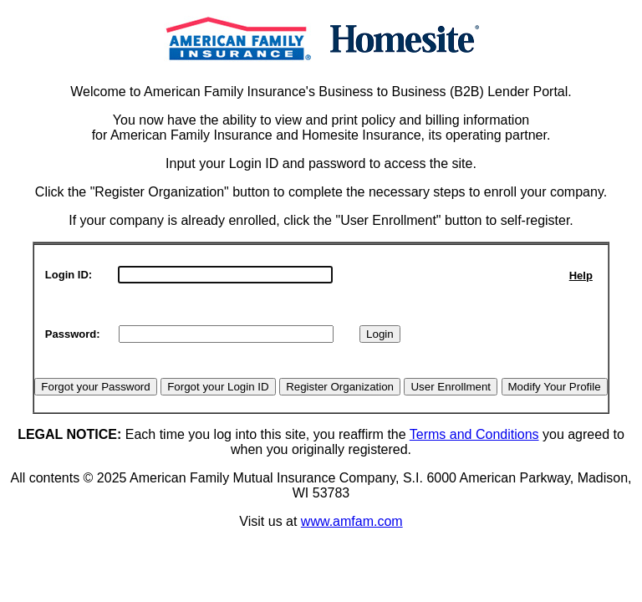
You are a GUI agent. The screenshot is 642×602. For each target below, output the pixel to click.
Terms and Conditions (474, 434)
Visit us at (270, 521)
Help (581, 275)
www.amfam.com (352, 521)
